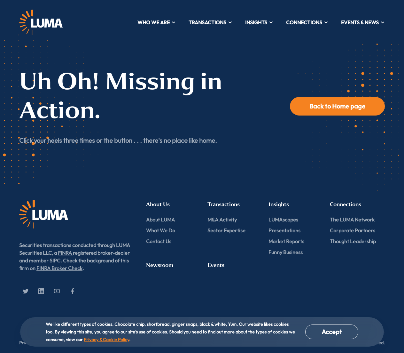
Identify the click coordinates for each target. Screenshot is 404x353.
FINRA (65, 253)
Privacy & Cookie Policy (106, 339)
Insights (259, 22)
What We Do (160, 230)
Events (215, 265)
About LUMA (160, 219)
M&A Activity (222, 219)
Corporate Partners (352, 230)
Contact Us (158, 241)
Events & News (363, 22)
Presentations (284, 230)
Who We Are (156, 22)
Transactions (210, 22)
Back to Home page (337, 106)
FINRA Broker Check (59, 268)
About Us (158, 204)
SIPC (55, 260)
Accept (332, 332)
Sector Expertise (226, 230)
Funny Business (285, 252)
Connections (307, 22)
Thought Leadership (353, 241)
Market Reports (286, 241)
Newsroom (159, 265)
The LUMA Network (352, 219)
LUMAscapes (283, 219)
